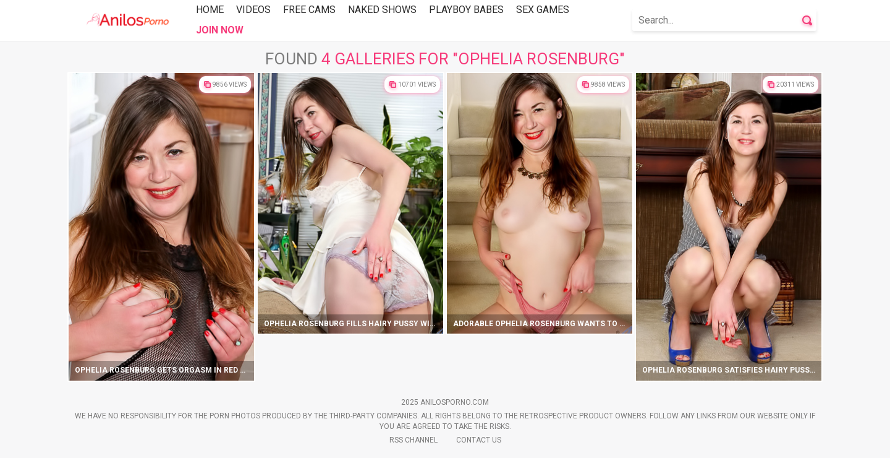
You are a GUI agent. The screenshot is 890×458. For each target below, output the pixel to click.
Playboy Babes (466, 9)
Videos (253, 9)
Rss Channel (413, 440)
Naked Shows (382, 9)
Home (210, 9)
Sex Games (542, 9)
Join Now (220, 30)
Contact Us (478, 440)
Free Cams (309, 9)
